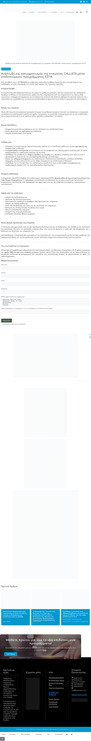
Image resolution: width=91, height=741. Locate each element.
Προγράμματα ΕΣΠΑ (56, 678)
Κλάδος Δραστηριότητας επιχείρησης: (13, 297)
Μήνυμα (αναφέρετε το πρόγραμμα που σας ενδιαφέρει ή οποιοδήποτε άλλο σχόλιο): (27, 308)
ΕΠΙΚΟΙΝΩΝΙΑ (71, 12)
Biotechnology (45, 302)
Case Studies (16, 63)
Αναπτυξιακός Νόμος (56, 680)
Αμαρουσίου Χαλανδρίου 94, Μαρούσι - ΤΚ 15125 (78, 680)
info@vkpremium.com (36, 1)
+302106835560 (50, 1)
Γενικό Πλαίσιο (54, 699)
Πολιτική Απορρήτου (56, 688)
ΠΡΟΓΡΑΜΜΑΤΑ (43, 12)
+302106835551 (77, 686)
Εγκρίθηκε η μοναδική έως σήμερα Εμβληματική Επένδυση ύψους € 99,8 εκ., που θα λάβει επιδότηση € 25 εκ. (75, 614)
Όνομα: (3, 272)
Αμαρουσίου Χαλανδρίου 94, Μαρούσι (15, 1)
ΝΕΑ (63, 12)
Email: (3, 280)
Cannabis (45, 305)
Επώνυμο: (4, 264)
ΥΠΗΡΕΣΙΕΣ (55, 12)
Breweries (45, 304)
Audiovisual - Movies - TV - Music (45, 301)
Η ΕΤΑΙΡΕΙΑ (32, 12)
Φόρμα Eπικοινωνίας (79, 695)
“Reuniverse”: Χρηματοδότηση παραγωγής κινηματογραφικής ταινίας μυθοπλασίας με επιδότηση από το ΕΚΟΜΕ (15, 614)
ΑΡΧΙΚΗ (24, 12)
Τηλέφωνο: (4, 288)
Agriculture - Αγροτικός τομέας (45, 299)
